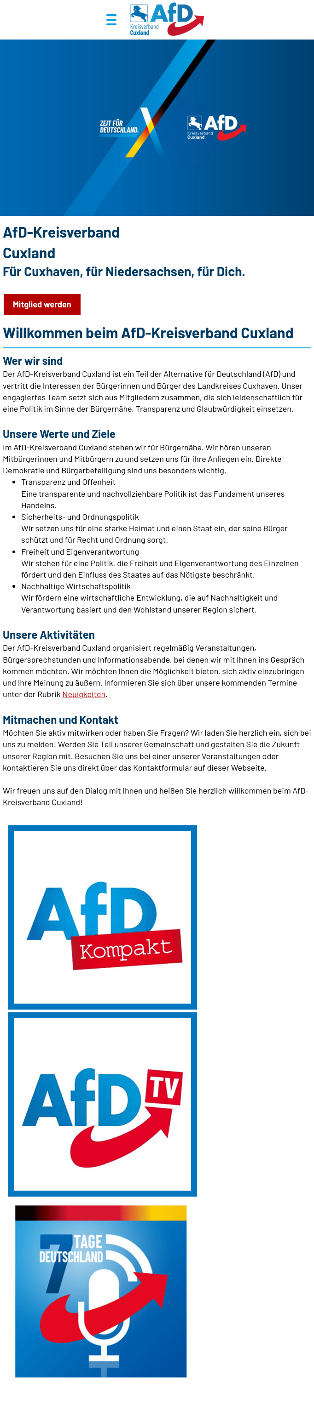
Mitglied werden (42, 304)
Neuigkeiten (83, 694)
